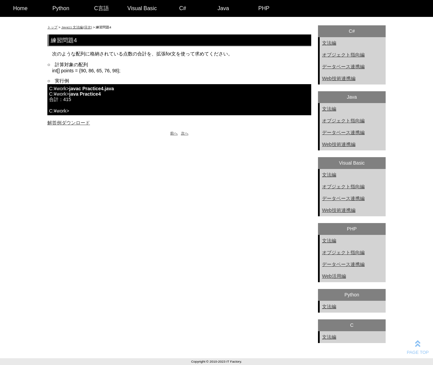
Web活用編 (334, 276)
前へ (174, 133)
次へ (184, 133)
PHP (264, 8)
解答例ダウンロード (68, 122)
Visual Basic (142, 8)
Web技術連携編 (339, 78)
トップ (52, 27)
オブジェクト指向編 (343, 54)
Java (223, 8)
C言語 (101, 8)
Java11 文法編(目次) (76, 27)
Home (20, 8)
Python (60, 8)
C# (182, 8)
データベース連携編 (343, 66)
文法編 (329, 43)
